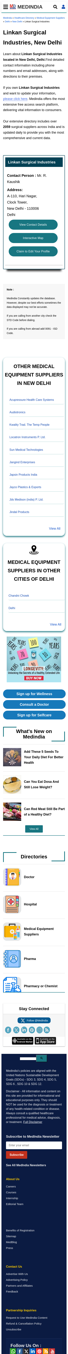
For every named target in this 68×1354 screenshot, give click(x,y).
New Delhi (17, 21)
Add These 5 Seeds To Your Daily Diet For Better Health (43, 757)
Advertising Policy (17, 1279)
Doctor (29, 877)
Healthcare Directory (24, 18)
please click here (15, 99)
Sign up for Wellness (34, 694)
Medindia (7, 18)
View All (54, 528)
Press (9, 1247)
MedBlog (11, 1242)
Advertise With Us (17, 1273)
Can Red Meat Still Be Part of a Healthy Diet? (44, 811)
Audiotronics (17, 412)
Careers (11, 1186)
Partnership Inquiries (21, 1310)
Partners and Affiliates (19, 1285)
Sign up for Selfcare (34, 715)
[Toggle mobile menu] (4, 6)
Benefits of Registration (20, 1230)
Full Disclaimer (32, 1122)
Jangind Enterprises (22, 462)
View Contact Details (33, 224)
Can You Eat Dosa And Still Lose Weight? (41, 784)
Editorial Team (14, 1204)
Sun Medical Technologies (26, 449)
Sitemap (11, 1236)
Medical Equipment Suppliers (51, 18)
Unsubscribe (13, 1329)
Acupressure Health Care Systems (31, 399)
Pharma (30, 959)
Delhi (7, 21)
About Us (13, 1179)
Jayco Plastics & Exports (25, 487)
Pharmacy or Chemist (40, 986)
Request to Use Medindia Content (26, 1317)
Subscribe (17, 1154)
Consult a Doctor (34, 704)
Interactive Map (33, 238)
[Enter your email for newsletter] (34, 1145)
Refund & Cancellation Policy (24, 1323)
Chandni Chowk (19, 595)
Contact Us (14, 1266)
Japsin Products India (23, 474)
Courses (11, 1192)
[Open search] (55, 6)
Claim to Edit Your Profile (33, 251)
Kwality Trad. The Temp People (29, 424)
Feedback (12, 1291)
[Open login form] (63, 6)
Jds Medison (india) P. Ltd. (26, 499)
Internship (12, 1198)
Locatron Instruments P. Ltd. (27, 437)
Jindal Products (19, 512)
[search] (28, 1058)
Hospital (30, 904)
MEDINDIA (26, 7)
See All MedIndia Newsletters (26, 1165)
